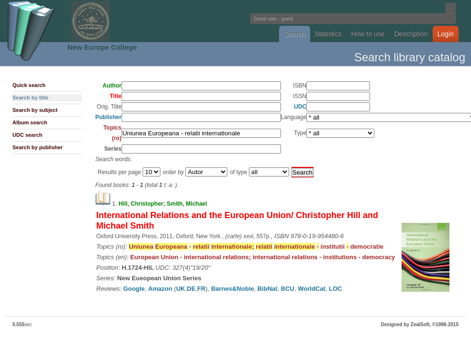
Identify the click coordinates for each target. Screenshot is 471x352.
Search (294, 34)
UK (180, 288)
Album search (29, 122)
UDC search (27, 135)
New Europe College (102, 47)
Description (411, 34)
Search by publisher (37, 147)
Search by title (30, 97)
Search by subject (34, 110)
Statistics (328, 34)
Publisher (108, 117)
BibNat (268, 288)
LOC (335, 288)
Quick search (28, 85)
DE (191, 288)
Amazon (160, 288)
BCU (287, 288)
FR (201, 288)
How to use (368, 34)
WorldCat (311, 288)
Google (134, 288)
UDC (300, 106)
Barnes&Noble (232, 288)
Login (445, 34)
